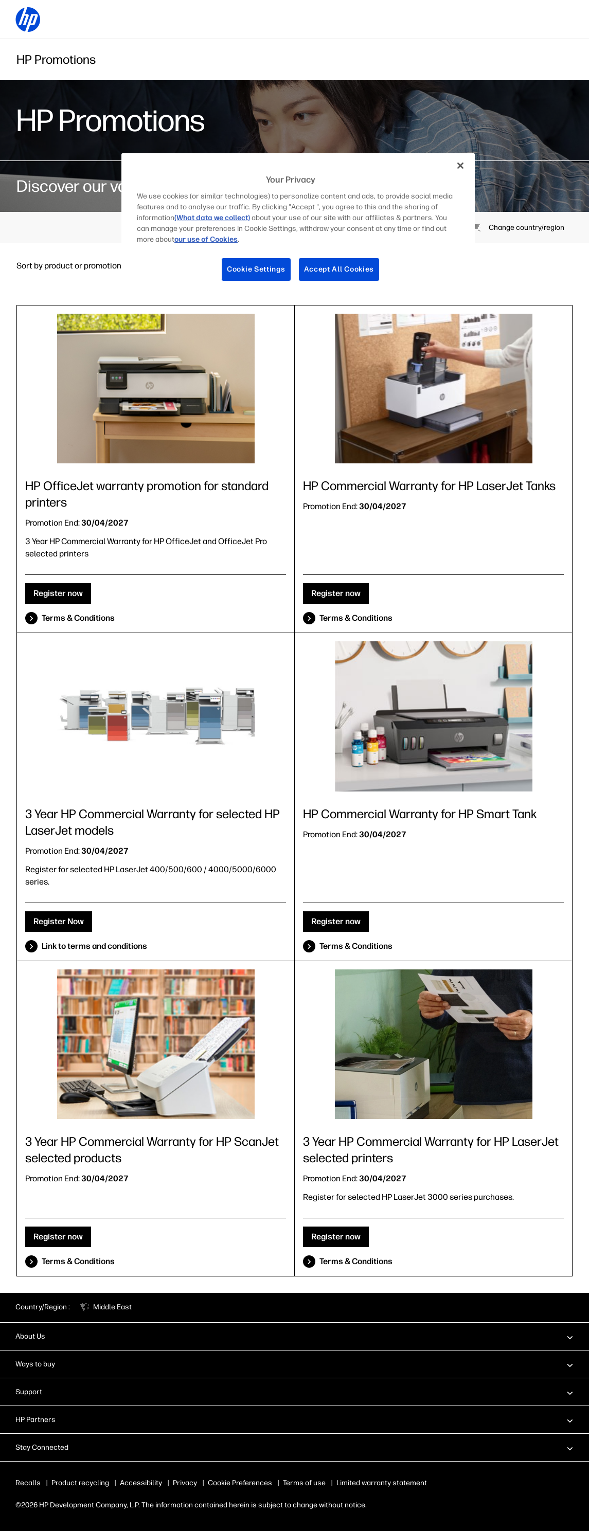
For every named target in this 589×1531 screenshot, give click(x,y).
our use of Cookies (206, 239)
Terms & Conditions (78, 618)
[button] (294, 1336)
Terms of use (304, 1483)
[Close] (460, 165)
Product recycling (80, 1483)
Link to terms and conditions (94, 946)
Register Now (58, 921)
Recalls (28, 1483)
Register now (58, 593)
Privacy (185, 1483)
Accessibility (141, 1483)
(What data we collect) (212, 217)
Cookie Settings (256, 269)
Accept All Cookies (339, 269)
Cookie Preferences (240, 1483)
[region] (298, 225)
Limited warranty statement (381, 1483)
